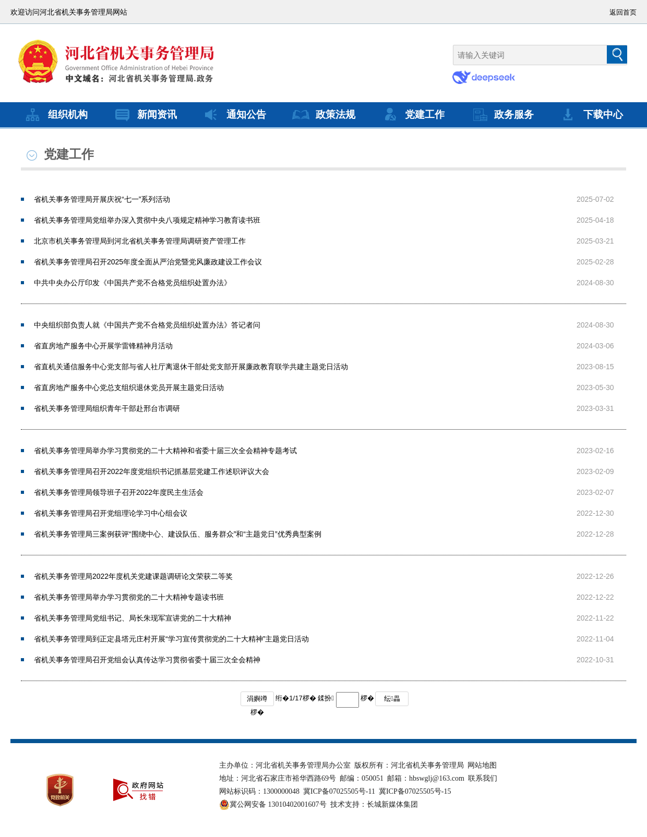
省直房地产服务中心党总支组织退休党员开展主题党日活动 (129, 387)
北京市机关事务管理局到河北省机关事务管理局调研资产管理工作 (140, 241)
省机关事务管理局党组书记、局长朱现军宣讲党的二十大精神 (132, 618)
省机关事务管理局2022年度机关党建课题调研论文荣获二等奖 (133, 576)
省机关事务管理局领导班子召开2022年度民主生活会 (118, 492)
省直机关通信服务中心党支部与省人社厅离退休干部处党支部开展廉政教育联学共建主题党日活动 (191, 366)
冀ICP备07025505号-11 (339, 791)
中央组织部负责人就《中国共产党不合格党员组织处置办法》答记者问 (147, 325)
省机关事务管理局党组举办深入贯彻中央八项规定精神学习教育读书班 (147, 220)
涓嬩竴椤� (257, 700)
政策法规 (323, 114)
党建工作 (412, 114)
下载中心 (591, 114)
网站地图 (482, 765)
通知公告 (234, 114)
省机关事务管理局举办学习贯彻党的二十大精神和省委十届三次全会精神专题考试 (165, 450)
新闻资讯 (144, 114)
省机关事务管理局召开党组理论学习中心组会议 (110, 513)
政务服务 (501, 114)
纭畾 (392, 698)
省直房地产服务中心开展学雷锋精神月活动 (103, 346)
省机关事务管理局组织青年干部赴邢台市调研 (107, 408)
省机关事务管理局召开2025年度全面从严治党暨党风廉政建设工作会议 (148, 262)
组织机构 (55, 114)
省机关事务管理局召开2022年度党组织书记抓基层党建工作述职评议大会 (151, 471)
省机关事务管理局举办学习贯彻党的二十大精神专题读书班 (129, 597)
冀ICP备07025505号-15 (415, 791)
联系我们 (482, 778)
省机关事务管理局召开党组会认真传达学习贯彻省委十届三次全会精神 (147, 660)
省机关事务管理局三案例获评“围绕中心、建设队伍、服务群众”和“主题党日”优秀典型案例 (177, 534)
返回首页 (623, 12)
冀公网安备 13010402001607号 (273, 804)
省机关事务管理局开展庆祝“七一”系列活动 (102, 199)
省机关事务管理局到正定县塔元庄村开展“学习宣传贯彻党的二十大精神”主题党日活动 (171, 639)
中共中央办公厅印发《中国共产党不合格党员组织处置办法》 (132, 282)
